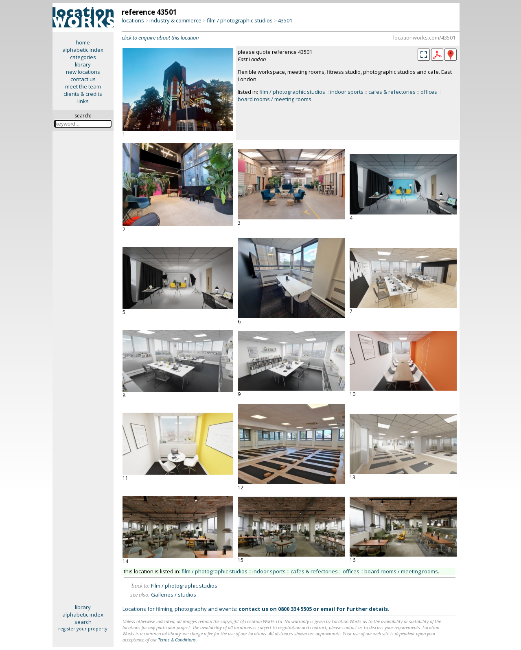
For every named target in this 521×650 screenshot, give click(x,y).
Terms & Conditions (177, 640)
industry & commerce (175, 20)
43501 (285, 20)
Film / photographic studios (184, 585)
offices (428, 91)
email (327, 608)
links (83, 101)
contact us (83, 79)
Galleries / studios (173, 594)
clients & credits (82, 93)
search (83, 622)
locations (133, 20)
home (83, 42)
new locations (83, 71)
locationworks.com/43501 (424, 37)
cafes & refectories (392, 91)
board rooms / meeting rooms (274, 99)
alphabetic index (82, 49)
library (83, 64)
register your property (82, 629)
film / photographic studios (240, 20)
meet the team (83, 86)
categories (83, 57)
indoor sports (346, 91)
